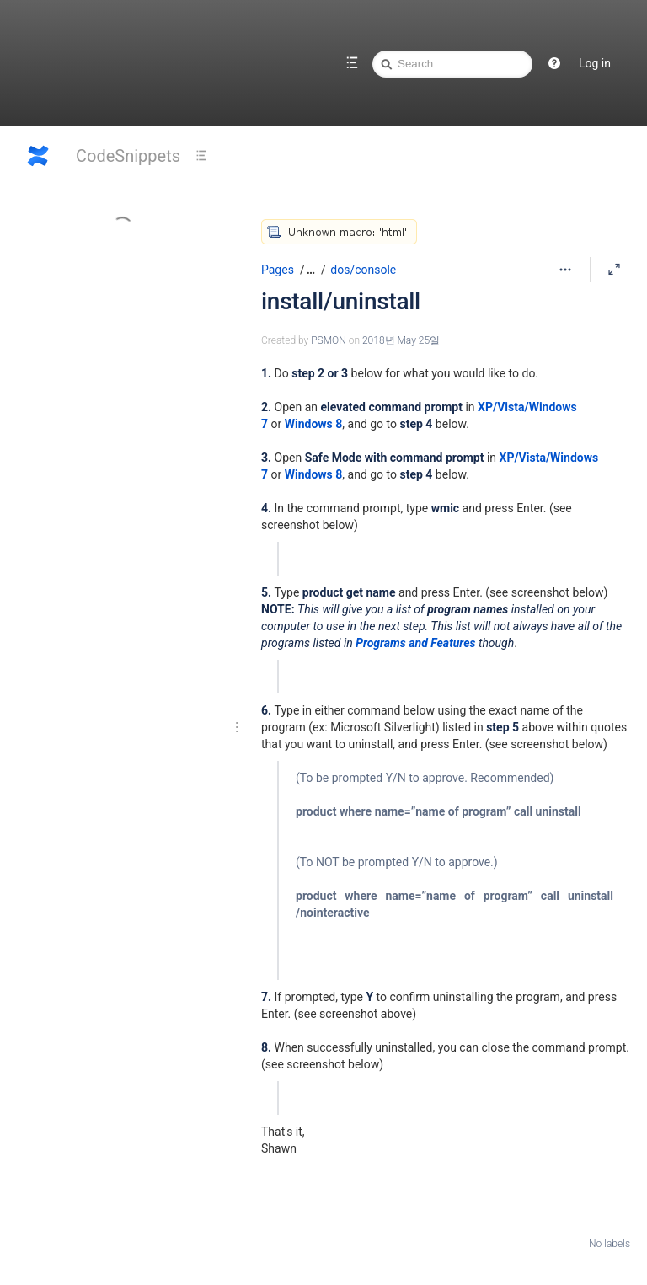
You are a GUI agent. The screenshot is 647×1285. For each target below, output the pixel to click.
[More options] (565, 269)
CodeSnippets (128, 156)
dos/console (363, 269)
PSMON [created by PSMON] (328, 340)
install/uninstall (340, 301)
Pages (277, 269)
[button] (308, 269)
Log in (595, 63)
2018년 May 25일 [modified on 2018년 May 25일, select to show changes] (401, 340)
